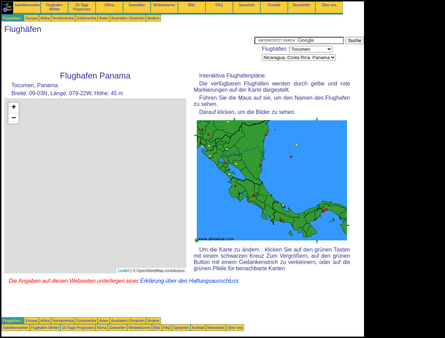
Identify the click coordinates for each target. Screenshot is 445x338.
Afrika (45, 18)
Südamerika (86, 18)
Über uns (329, 5)
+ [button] (13, 107)
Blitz (191, 5)
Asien (103, 18)
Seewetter (137, 5)
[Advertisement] (127, 52)
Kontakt (274, 5)
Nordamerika (63, 18)
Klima (109, 5)
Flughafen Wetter (54, 7)
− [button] (13, 118)
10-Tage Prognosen (82, 7)
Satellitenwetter (27, 5)
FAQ (219, 5)
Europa (31, 18)
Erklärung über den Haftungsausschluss (189, 281)
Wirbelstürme (164, 5)
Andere (153, 18)
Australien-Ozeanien (128, 18)
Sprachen (247, 5)
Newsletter (301, 5)
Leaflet (124, 271)
